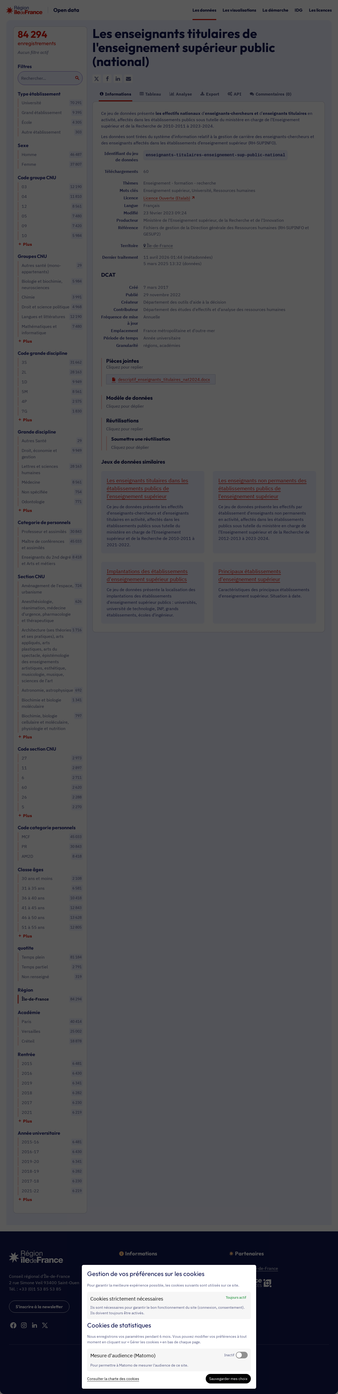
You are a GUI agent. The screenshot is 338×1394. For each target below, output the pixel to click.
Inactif (229, 1355)
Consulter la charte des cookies (113, 1378)
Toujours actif (236, 1297)
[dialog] (169, 1327)
